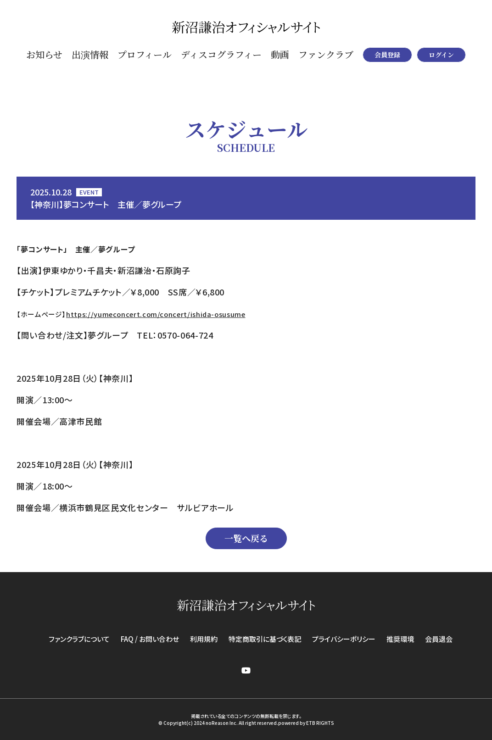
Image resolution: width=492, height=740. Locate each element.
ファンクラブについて (79, 639)
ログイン (441, 54)
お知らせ (44, 54)
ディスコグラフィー (221, 54)
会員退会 (439, 639)
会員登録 (387, 54)
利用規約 (204, 639)
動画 (280, 54)
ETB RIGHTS (320, 722)
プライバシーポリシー (343, 639)
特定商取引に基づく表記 (265, 639)
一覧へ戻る (246, 538)
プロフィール (144, 54)
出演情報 (90, 54)
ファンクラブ (325, 54)
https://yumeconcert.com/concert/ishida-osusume (155, 314)
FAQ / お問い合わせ (150, 639)
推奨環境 (400, 639)
